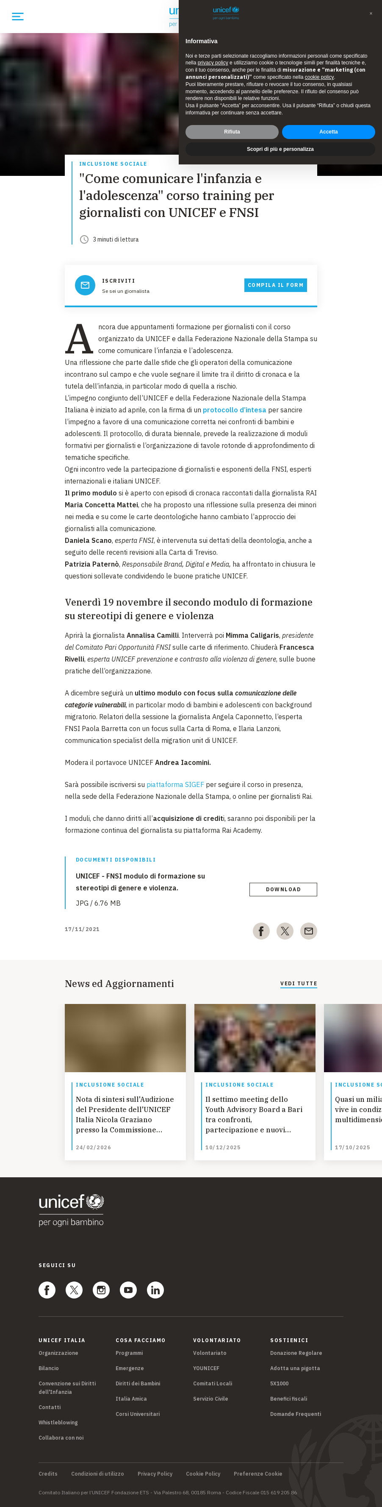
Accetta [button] (328, 132)
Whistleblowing (58, 1422)
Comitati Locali (212, 1383)
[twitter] (285, 933)
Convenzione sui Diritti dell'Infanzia (67, 1387)
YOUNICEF (206, 1368)
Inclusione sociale (113, 164)
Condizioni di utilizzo (97, 1473)
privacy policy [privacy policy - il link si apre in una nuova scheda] (213, 63)
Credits (48, 1473)
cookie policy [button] (319, 77)
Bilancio (49, 1368)
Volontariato (210, 1353)
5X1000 (279, 1383)
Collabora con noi (61, 1438)
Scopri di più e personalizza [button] (280, 149)
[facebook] (261, 933)
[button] (371, 13)
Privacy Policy (155, 1473)
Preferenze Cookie (258, 1473)
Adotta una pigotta (295, 1368)
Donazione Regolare (296, 1353)
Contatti (50, 1407)
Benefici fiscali (288, 1399)
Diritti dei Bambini (138, 1383)
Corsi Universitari (138, 1414)
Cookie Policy (203, 1473)
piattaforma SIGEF (175, 784)
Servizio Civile (210, 1399)
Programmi (129, 1353)
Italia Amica (131, 1399)
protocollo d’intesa (234, 409)
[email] (308, 933)
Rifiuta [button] (232, 132)
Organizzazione (58, 1353)
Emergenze (130, 1368)
